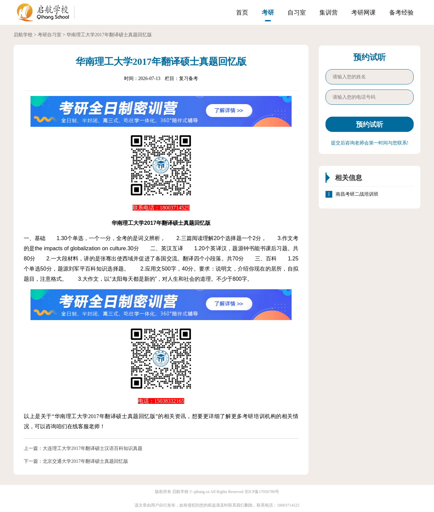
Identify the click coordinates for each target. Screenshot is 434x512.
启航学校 (23, 34)
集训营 (328, 12)
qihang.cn (202, 491)
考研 (268, 12)
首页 (242, 12)
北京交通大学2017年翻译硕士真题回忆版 (85, 461)
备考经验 (401, 12)
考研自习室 (49, 34)
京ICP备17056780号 (261, 491)
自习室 (297, 12)
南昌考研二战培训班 (357, 194)
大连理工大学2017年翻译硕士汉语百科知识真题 (92, 448)
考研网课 (363, 12)
